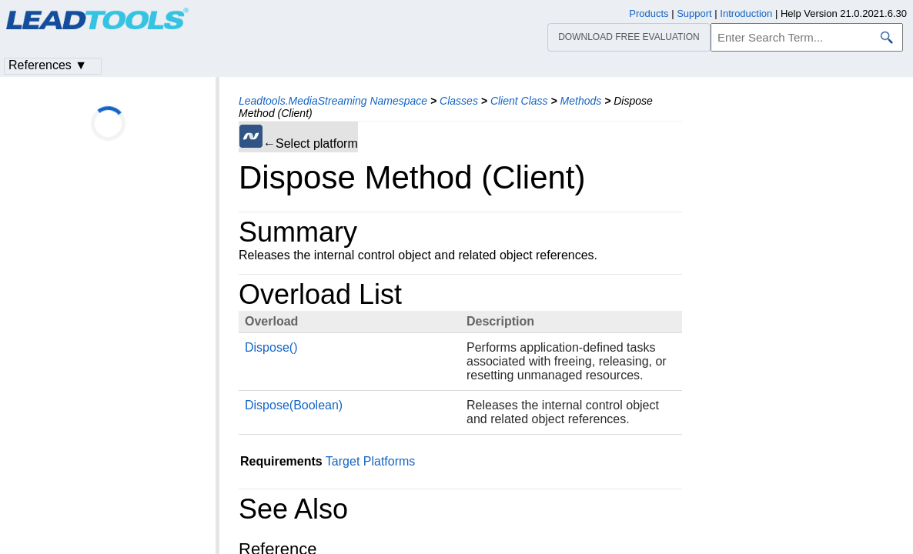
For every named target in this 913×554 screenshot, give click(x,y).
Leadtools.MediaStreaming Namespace (333, 101)
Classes (459, 101)
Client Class (519, 101)
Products (648, 13)
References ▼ (47, 65)
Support (694, 13)
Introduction (746, 13)
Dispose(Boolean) (294, 405)
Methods (581, 101)
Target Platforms (370, 461)
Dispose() (271, 347)
